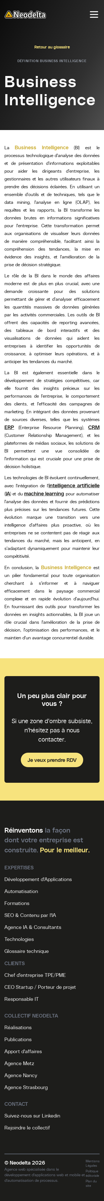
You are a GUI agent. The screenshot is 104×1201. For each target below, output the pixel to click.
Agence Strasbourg (26, 1087)
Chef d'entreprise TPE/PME (35, 975)
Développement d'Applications (38, 879)
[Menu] (94, 14)
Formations (16, 903)
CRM (94, 427)
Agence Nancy (20, 1075)
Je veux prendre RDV (52, 759)
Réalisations (18, 1027)
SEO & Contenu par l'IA (30, 915)
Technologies (19, 939)
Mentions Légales (93, 1163)
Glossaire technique (26, 951)
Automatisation (21, 891)
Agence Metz (19, 1063)
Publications (18, 1039)
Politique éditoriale (92, 1173)
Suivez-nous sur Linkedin (32, 1115)
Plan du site (91, 1183)
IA (8, 493)
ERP (9, 427)
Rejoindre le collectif (27, 1127)
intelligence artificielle (74, 485)
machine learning (44, 493)
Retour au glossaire (52, 47)
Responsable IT (21, 998)
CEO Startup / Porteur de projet (40, 987)
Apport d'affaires (23, 1051)
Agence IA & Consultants (32, 927)
